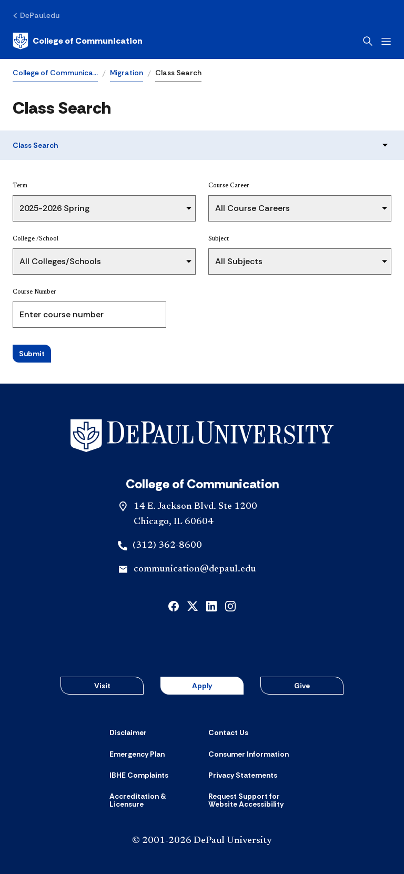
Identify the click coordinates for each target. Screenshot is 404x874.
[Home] (78, 41)
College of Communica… (55, 72)
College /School (35, 239)
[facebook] (173, 604)
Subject (218, 239)
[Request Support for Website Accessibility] (251, 800)
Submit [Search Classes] (32, 353)
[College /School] (104, 261)
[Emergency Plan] (137, 754)
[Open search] (367, 41)
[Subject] (299, 261)
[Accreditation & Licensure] (152, 800)
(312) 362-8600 (167, 545)
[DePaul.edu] (36, 15)
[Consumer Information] (248, 754)
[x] (192, 604)
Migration (126, 72)
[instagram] (230, 604)
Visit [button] (102, 685)
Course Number (34, 292)
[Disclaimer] (128, 732)
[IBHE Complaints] (138, 775)
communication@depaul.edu (195, 569)
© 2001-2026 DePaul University (202, 841)
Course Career (228, 186)
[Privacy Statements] (242, 775)
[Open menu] (386, 41)
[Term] (104, 208)
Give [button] (302, 685)
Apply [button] (202, 685)
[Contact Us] (228, 732)
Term (20, 186)
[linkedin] (211, 604)
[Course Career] (299, 208)
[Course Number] (89, 315)
